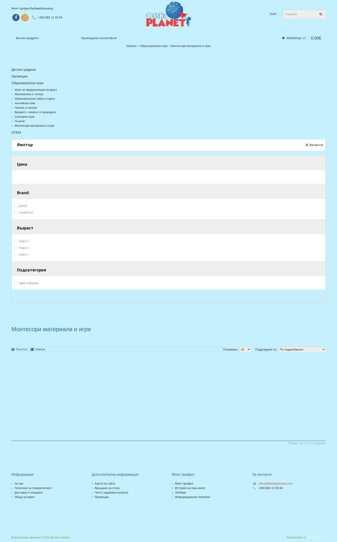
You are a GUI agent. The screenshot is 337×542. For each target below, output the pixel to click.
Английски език (25, 103)
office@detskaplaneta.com (275, 483)
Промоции (19, 76)
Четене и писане (26, 107)
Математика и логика (29, 94)
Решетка (19, 349)
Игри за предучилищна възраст (36, 89)
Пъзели (20, 121)
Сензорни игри (25, 116)
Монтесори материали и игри (191, 46)
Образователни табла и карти (35, 98)
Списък (38, 349)
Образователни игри (154, 46)
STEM (16, 132)
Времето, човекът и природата (35, 112)
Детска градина (23, 69)
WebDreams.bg (316, 537)
